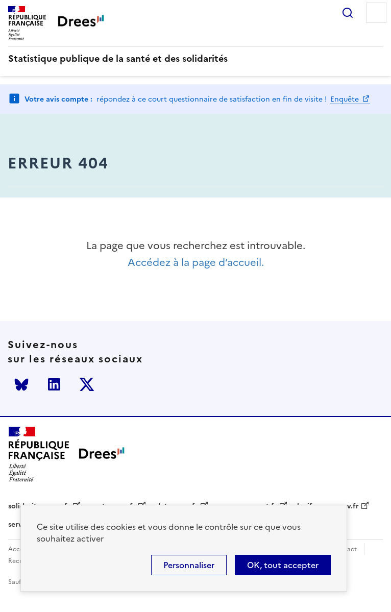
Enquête (345, 99)
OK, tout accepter (283, 565)
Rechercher (347, 13)
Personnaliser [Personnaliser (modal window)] (188, 565)
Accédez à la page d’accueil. (196, 262)
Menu (376, 13)
